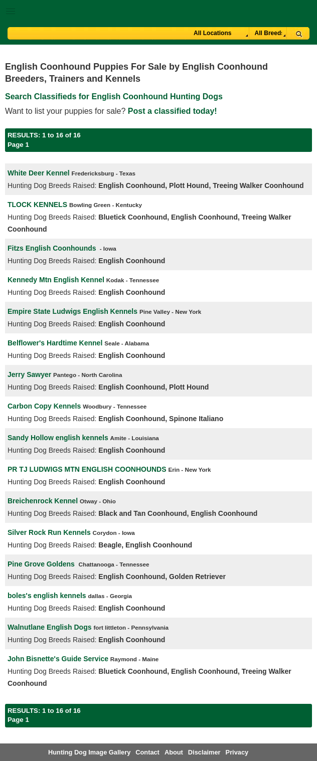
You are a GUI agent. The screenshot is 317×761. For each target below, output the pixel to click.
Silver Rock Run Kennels (49, 532)
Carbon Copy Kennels (44, 406)
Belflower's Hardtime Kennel (55, 343)
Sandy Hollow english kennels (58, 438)
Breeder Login (305, 12)
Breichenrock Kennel (43, 501)
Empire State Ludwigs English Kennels (72, 311)
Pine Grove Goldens (42, 564)
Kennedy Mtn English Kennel (56, 280)
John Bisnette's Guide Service (58, 659)
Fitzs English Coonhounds (52, 248)
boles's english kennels (47, 596)
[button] (158, 9)
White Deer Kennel (39, 173)
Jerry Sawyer (29, 374)
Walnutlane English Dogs (50, 627)
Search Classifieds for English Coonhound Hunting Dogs (114, 96)
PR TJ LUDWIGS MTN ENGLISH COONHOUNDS (87, 469)
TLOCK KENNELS (37, 205)
